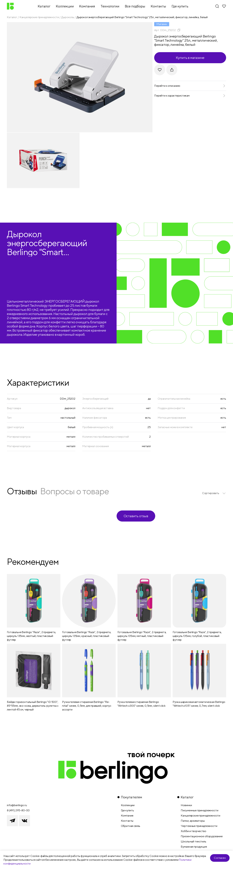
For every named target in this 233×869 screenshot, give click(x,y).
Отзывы (22, 491)
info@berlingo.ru (17, 805)
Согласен (220, 858)
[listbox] (214, 493)
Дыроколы (67, 17)
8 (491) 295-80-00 (18, 810)
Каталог (12, 17)
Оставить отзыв (136, 516)
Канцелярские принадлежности (39, 17)
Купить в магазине (190, 58)
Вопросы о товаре (74, 491)
